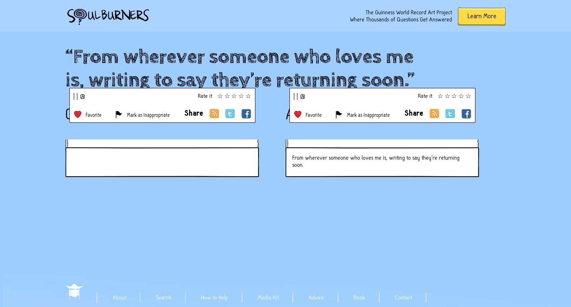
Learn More (482, 16)
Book (359, 297)
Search (163, 297)
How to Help (214, 297)
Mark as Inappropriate (148, 115)
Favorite (94, 115)
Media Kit (268, 297)
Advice (316, 297)
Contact (403, 297)
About (119, 297)
